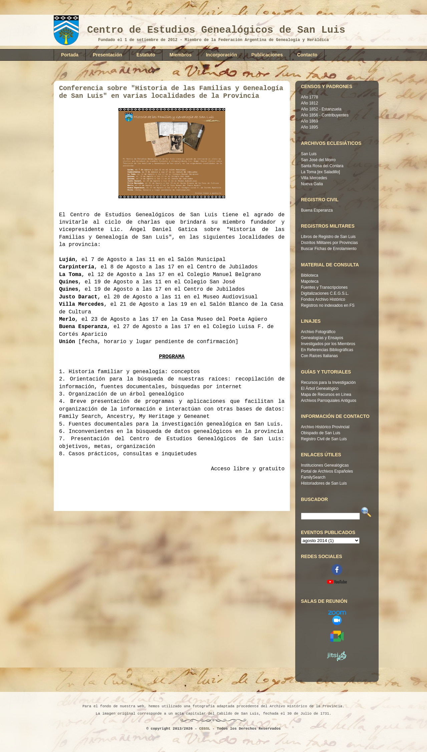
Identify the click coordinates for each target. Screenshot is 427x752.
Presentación (107, 54)
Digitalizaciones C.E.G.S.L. (325, 293)
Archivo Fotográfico (318, 331)
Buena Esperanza (317, 210)
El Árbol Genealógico (320, 388)
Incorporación (221, 54)
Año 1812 (309, 103)
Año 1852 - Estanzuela (321, 109)
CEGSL (204, 729)
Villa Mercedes (314, 178)
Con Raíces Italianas (319, 355)
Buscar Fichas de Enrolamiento (329, 248)
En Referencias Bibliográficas (327, 349)
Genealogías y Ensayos (322, 337)
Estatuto (145, 54)
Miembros (180, 54)
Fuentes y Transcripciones (324, 287)
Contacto (307, 54)
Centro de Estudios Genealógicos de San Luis (216, 30)
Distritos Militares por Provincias (329, 242)
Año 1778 (309, 97)
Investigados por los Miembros (328, 343)
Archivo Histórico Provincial (325, 427)
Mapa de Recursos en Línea (326, 394)
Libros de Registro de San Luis (328, 236)
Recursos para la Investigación (328, 382)
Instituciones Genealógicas (325, 465)
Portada (69, 54)
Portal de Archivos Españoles (327, 471)
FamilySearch (313, 477)
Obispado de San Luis (320, 433)
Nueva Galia (312, 184)
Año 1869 (309, 121)
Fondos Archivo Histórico (323, 299)
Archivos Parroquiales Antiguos (328, 400)
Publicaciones (267, 54)
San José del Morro (318, 160)
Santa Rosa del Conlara (322, 166)
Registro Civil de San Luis (324, 439)
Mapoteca (310, 281)
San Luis (309, 154)
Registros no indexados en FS (328, 305)
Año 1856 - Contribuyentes (325, 115)
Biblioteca (309, 275)
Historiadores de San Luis (324, 483)
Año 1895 (309, 127)
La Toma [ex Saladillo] (320, 172)
